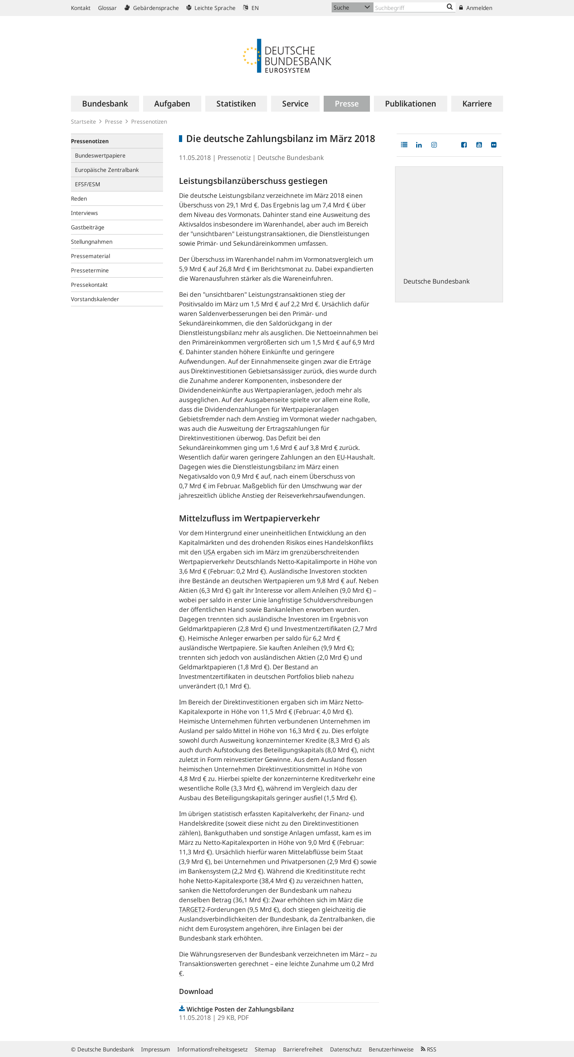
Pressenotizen (149, 121)
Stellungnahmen (91, 241)
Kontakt (80, 8)
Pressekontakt (89, 284)
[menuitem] (105, 104)
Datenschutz (346, 1049)
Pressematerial (90, 256)
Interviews (84, 213)
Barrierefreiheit (303, 1049)
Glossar (107, 8)
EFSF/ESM (87, 184)
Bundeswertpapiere (100, 155)
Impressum (155, 1049)
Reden (79, 198)
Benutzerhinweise (391, 1049)
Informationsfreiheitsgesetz (212, 1049)
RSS (428, 1049)
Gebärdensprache (151, 8)
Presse (113, 121)
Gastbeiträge (87, 227)
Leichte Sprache (211, 8)
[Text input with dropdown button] (414, 7)
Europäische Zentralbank (107, 170)
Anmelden (475, 8)
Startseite (83, 121)
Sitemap (265, 1049)
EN (251, 8)
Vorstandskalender (95, 299)
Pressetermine (90, 270)
